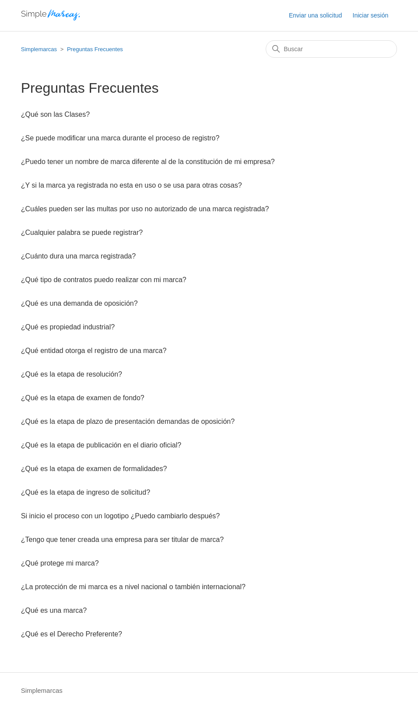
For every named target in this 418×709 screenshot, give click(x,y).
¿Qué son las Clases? (55, 114)
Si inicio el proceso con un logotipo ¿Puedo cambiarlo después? (120, 516)
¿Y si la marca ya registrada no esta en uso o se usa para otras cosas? (131, 185)
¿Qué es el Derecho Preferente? (71, 634)
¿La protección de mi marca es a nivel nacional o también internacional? (133, 586)
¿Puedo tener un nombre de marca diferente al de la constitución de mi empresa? (148, 161)
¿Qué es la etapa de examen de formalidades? (94, 468)
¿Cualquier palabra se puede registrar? (82, 232)
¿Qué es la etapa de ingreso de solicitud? (85, 492)
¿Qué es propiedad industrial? (68, 327)
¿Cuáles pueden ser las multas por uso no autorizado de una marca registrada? (145, 209)
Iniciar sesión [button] (371, 15)
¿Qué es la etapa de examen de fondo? (82, 398)
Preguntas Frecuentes (95, 49)
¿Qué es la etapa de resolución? (71, 374)
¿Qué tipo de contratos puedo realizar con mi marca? (103, 279)
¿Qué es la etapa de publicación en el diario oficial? (101, 445)
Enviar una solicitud (315, 15)
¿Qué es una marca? (54, 610)
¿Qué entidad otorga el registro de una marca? (94, 350)
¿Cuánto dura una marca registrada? (78, 256)
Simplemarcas (39, 49)
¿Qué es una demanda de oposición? (79, 303)
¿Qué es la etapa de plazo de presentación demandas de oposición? (128, 421)
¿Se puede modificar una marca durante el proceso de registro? (120, 138)
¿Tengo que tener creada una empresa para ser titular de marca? (122, 539)
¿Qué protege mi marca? (60, 563)
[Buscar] (331, 49)
